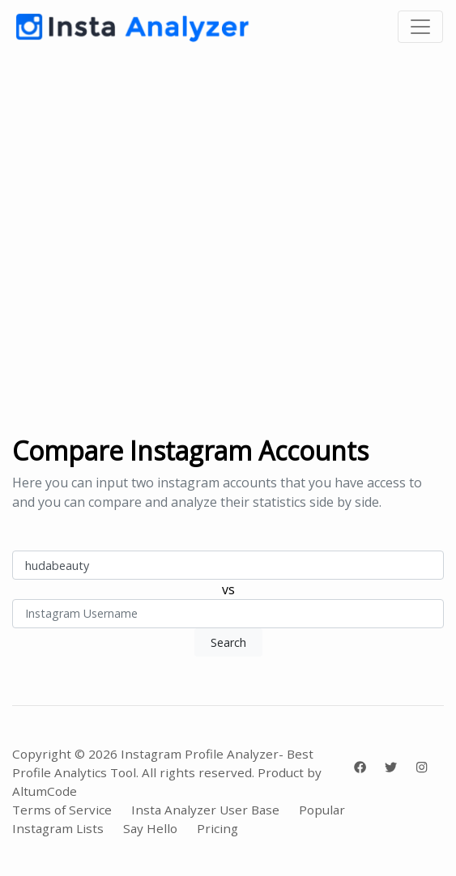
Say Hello (150, 828)
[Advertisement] (228, 244)
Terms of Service (62, 810)
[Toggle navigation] (420, 27)
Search (228, 642)
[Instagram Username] (228, 565)
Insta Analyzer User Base (205, 810)
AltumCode (44, 791)
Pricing (217, 828)
